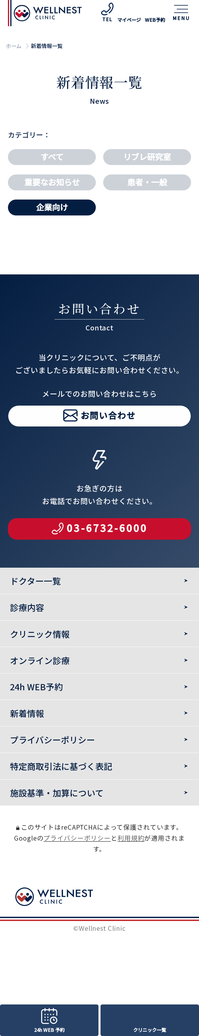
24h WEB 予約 (49, 1029)
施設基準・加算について (56, 792)
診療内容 (27, 607)
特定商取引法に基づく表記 (61, 766)
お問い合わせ (108, 430)
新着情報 (27, 713)
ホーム (13, 46)
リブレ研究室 (147, 156)
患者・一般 (147, 182)
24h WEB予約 (36, 686)
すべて (52, 156)
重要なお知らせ (52, 182)
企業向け (52, 207)
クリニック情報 (40, 633)
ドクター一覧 (35, 580)
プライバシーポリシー (77, 837)
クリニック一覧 (149, 1029)
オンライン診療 (40, 660)
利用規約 (131, 837)
